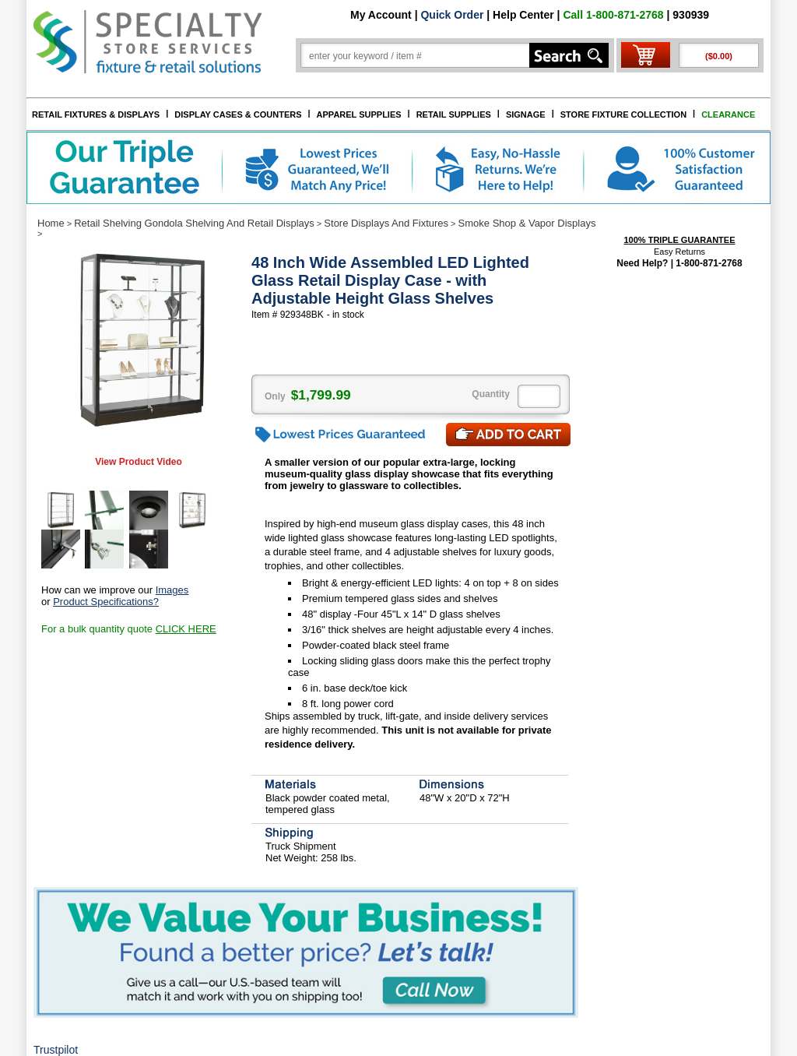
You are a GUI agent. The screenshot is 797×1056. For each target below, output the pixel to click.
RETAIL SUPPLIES (453, 114)
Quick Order (451, 15)
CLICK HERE (186, 629)
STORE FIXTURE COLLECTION (623, 114)
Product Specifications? (106, 601)
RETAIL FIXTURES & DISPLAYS (96, 114)
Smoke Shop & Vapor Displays (527, 223)
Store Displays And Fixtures (386, 223)
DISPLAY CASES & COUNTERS (237, 114)
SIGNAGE (526, 114)
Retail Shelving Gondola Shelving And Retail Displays (194, 223)
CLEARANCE (728, 114)
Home (51, 223)
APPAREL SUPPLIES (359, 114)
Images (172, 590)
